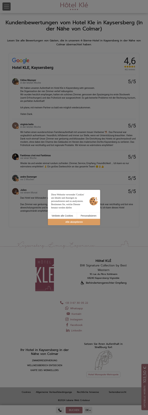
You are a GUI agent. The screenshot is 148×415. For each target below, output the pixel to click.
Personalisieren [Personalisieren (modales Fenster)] (89, 215)
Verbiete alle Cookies (62, 215)
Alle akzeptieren (74, 222)
